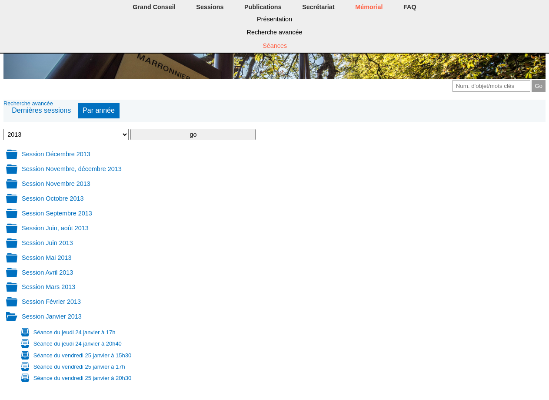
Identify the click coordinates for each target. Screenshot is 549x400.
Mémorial (369, 6)
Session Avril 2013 (47, 272)
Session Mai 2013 (46, 257)
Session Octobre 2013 (52, 198)
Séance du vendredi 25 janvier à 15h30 (82, 355)
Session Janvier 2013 (52, 316)
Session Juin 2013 (47, 242)
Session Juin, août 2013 (55, 228)
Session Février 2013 (51, 301)
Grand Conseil (154, 6)
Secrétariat (318, 6)
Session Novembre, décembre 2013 (72, 168)
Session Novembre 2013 (56, 183)
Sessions (209, 6)
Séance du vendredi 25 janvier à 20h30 (82, 378)
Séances (275, 45)
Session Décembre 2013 (56, 154)
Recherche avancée (275, 32)
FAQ (409, 6)
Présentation (274, 19)
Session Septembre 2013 (57, 213)
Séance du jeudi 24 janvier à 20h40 (77, 343)
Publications (263, 6)
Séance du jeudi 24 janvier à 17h (74, 332)
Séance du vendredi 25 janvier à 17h (79, 366)
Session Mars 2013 (48, 286)
